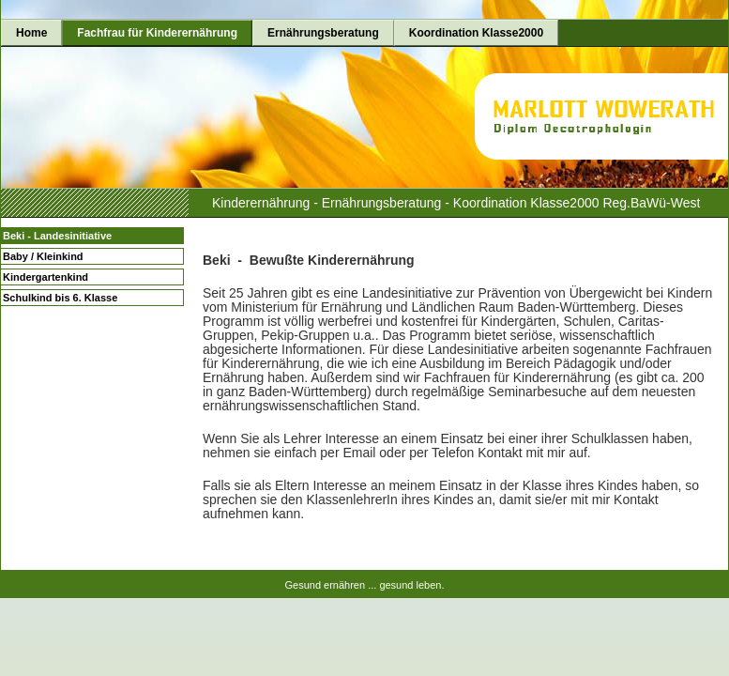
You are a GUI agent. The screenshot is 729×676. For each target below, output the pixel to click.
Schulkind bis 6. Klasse (60, 297)
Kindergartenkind (45, 277)
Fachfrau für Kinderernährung (157, 32)
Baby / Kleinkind (43, 256)
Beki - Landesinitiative (57, 235)
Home (31, 32)
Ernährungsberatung (323, 32)
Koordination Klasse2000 (476, 32)
